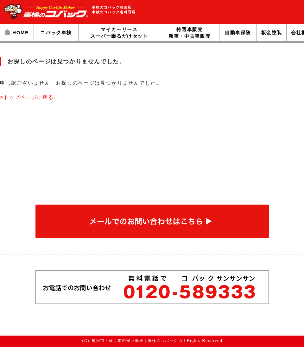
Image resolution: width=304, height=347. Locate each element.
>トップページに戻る (27, 97)
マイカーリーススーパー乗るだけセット (119, 33)
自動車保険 (238, 32)
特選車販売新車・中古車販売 (189, 33)
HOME (16, 32)
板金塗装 (271, 32)
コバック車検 (56, 32)
